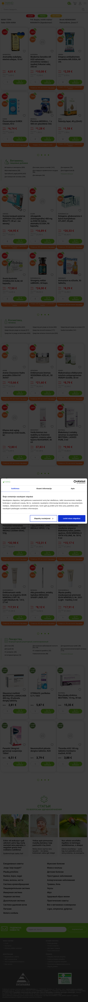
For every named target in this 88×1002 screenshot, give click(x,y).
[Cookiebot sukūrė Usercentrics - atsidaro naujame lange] (75, 482)
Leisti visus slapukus (71, 518)
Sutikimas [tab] (15, 488)
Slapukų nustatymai (43, 518)
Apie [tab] (73, 488)
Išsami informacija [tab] (44, 488)
